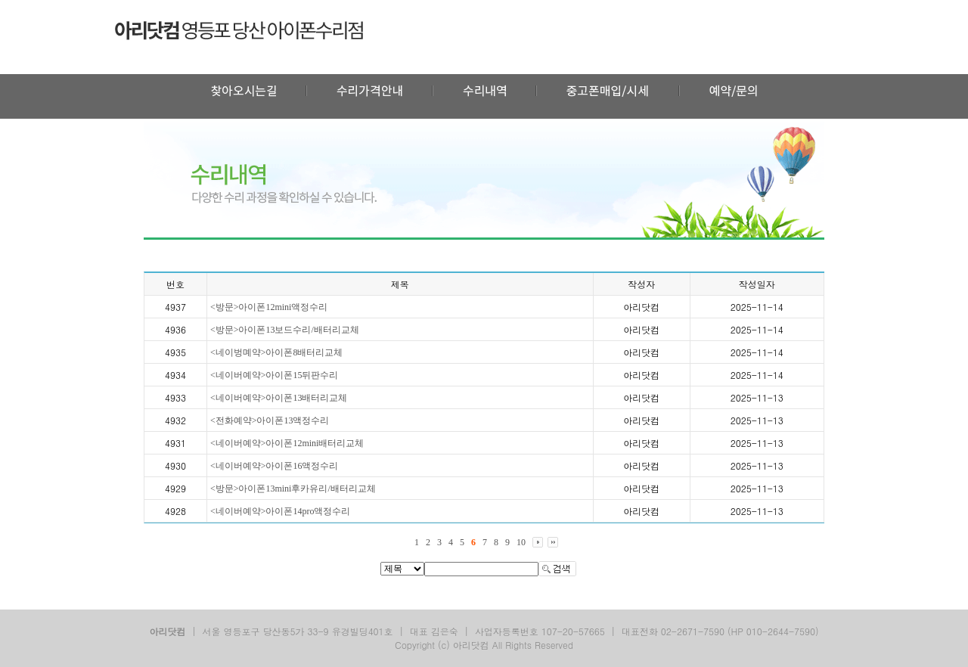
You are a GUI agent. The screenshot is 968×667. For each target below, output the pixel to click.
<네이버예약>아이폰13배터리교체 (279, 397)
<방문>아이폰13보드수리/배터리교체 (284, 329)
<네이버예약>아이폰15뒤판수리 (274, 375)
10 (521, 542)
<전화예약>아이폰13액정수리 (270, 420)
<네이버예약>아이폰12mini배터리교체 (287, 443)
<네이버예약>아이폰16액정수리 (274, 466)
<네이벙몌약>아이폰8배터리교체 (276, 352)
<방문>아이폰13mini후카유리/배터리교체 (293, 488)
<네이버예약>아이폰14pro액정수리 (280, 511)
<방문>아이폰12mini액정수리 (269, 307)
